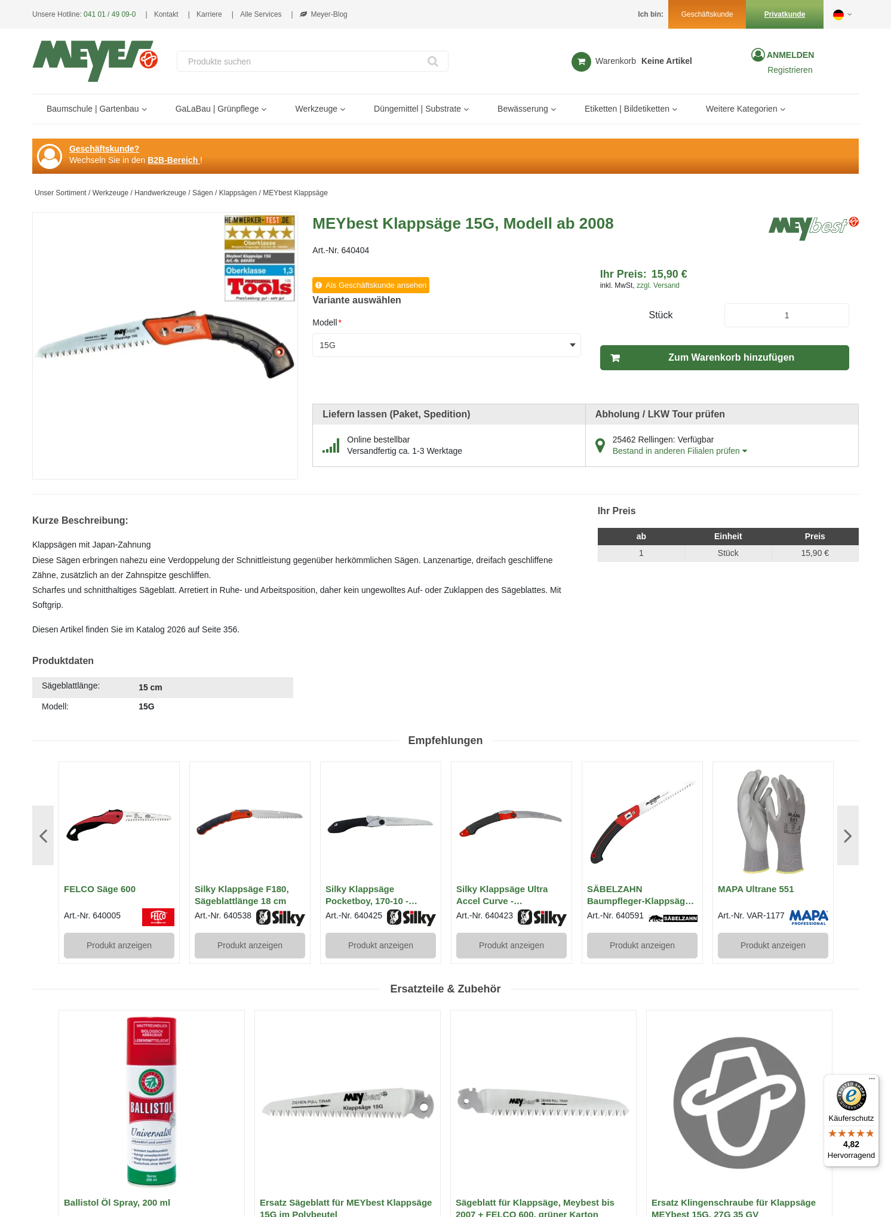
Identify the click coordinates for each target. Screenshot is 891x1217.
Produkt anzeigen (119, 945)
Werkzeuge (110, 193)
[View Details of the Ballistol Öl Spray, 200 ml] (151, 1103)
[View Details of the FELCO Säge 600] (119, 822)
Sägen (202, 193)
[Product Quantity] (786, 315)
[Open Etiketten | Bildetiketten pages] (679, 109)
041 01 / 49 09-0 (110, 14)
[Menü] (872, 1081)
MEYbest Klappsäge (295, 193)
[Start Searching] (433, 61)
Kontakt (166, 14)
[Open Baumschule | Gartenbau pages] (149, 109)
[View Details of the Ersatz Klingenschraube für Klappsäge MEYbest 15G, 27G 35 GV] (739, 1103)
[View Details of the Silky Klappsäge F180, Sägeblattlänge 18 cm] (250, 822)
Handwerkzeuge (160, 193)
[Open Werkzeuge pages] (347, 109)
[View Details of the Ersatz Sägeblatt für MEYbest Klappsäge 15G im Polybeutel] (347, 1103)
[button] (843, 14)
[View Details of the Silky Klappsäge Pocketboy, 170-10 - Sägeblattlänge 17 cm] (380, 822)
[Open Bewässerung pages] (558, 109)
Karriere (209, 14)
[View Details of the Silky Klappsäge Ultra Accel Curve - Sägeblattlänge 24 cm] (511, 822)
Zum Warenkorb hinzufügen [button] (731, 357)
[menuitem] (95, 109)
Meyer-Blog (324, 14)
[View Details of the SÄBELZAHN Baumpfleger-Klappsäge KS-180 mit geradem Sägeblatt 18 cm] (642, 822)
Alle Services (260, 14)
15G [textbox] (327, 345)
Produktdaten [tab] (63, 661)
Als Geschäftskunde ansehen (375, 285)
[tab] (162, 696)
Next (848, 835)
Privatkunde (785, 14)
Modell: (55, 706)
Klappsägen (238, 193)
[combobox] (312, 61)
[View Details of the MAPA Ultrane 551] (773, 822)
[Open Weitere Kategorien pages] (787, 109)
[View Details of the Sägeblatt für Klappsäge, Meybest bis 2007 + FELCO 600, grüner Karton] (543, 1103)
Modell (327, 322)
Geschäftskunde (707, 14)
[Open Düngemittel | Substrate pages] (471, 109)
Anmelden (790, 55)
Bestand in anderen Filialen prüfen (680, 451)
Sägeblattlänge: (71, 685)
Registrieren (789, 70)
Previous (43, 835)
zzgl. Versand (658, 285)
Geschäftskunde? (104, 148)
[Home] (95, 61)
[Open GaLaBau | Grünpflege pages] (268, 109)
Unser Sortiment (61, 193)
